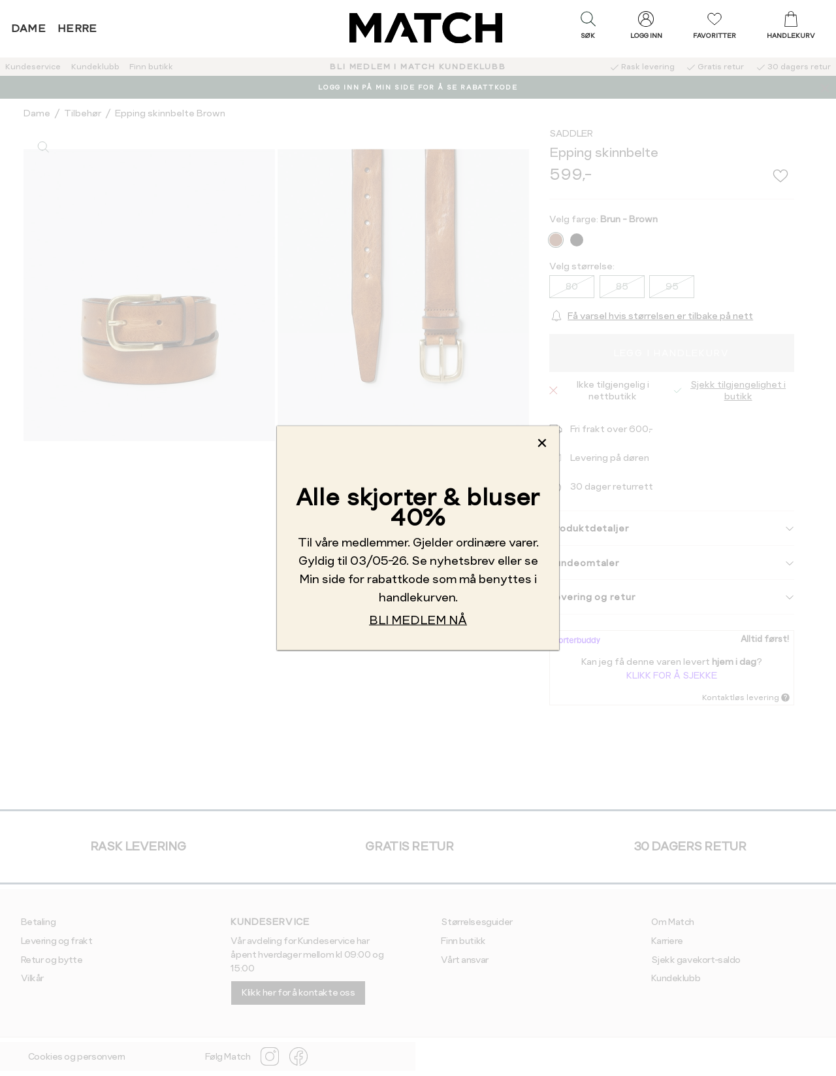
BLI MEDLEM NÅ (418, 620)
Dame (28, 28)
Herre (77, 28)
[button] (588, 28)
